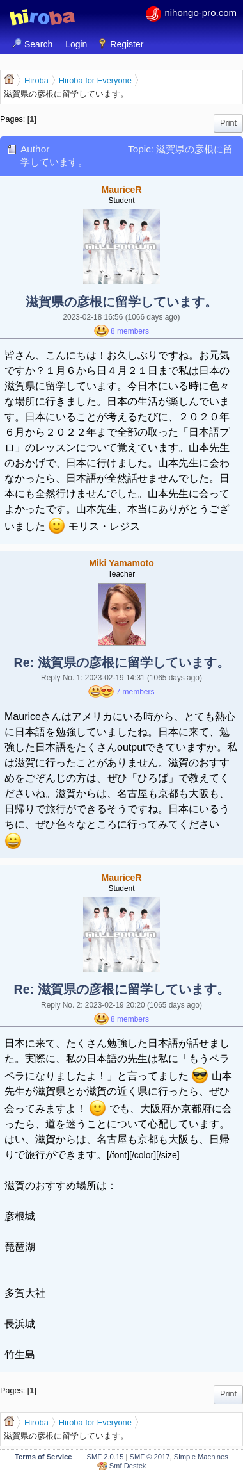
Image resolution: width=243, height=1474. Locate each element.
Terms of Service (43, 1457)
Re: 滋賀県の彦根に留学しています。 (121, 662)
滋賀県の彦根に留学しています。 (121, 302)
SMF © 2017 (150, 1457)
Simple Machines (201, 1457)
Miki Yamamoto (121, 563)
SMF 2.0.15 (105, 1457)
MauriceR (121, 189)
